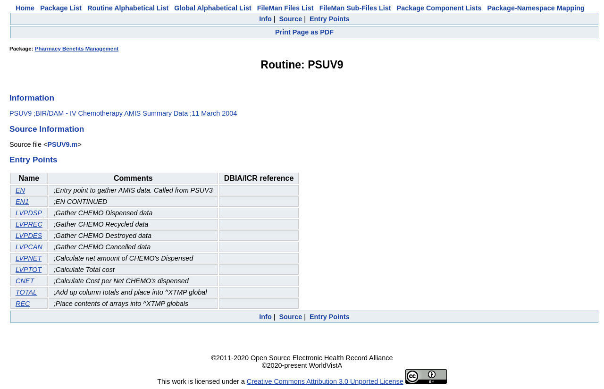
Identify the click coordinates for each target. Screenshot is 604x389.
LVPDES (29, 235)
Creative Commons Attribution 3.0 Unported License (325, 381)
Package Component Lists (439, 8)
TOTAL (26, 292)
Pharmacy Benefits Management (76, 48)
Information (31, 97)
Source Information (46, 129)
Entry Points (330, 19)
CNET (25, 281)
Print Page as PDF (304, 32)
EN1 (22, 201)
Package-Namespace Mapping (536, 8)
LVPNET (29, 258)
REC (23, 303)
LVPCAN (29, 247)
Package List (61, 8)
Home (25, 8)
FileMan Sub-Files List (355, 8)
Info (265, 19)
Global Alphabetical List (212, 8)
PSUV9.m (62, 144)
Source (290, 19)
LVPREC (29, 224)
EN (20, 190)
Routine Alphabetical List (127, 8)
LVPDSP (29, 213)
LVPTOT (29, 269)
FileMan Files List (285, 8)
